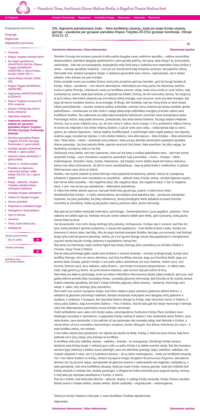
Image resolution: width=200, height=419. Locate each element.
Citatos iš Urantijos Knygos (23, 197)
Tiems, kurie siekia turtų (21, 223)
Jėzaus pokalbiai (17, 201)
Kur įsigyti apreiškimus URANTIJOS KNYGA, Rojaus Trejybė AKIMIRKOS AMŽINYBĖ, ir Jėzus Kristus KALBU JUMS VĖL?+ (25, 67)
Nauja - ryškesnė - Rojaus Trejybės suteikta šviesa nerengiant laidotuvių (23, 185)
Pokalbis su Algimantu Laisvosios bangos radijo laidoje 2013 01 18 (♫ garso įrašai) (24, 173)
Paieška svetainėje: (14, 247)
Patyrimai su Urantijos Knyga (24, 206)
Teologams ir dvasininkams (23, 210)
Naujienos (84, 17)
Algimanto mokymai (19, 116)
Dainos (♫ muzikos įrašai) (23, 163)
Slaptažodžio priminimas (19, 43)
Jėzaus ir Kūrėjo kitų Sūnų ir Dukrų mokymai (24, 110)
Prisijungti (10, 34)
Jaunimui (13, 219)
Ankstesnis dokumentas (67, 49)
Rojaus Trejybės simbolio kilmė (26, 56)
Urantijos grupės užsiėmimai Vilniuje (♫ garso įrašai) (24, 150)
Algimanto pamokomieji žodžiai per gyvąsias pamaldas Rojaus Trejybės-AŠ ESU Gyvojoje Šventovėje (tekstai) (26, 127)
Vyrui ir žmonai (16, 214)
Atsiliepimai (14, 227)
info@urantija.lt (17, 261)
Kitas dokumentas (95, 49)
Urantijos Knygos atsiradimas (25, 192)
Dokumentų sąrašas (182, 49)
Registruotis (12, 38)
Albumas (139, 17)
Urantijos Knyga (104, 17)
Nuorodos (124, 17)
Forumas (13, 52)
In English (11, 17)
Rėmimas (154, 17)
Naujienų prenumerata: (16, 235)
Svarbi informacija (63, 17)
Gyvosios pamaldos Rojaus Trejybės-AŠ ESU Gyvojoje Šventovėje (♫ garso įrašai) (24, 141)
